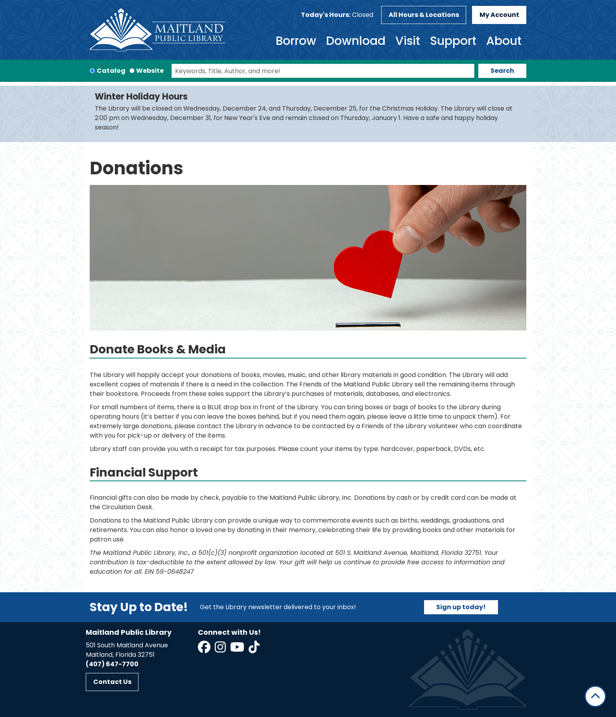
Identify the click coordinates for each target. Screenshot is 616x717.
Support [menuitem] (453, 41)
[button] (337, 15)
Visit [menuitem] (407, 41)
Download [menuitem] (355, 41)
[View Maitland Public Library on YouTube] (237, 649)
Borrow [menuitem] (296, 41)
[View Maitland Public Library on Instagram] (221, 649)
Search (502, 70)
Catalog (111, 70)
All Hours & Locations (424, 14)
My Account (499, 14)
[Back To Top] (595, 696)
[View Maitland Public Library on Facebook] (205, 649)
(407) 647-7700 (112, 664)
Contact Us (112, 681)
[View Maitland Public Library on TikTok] (254, 649)
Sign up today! (461, 607)
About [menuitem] (504, 41)
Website (150, 70)
